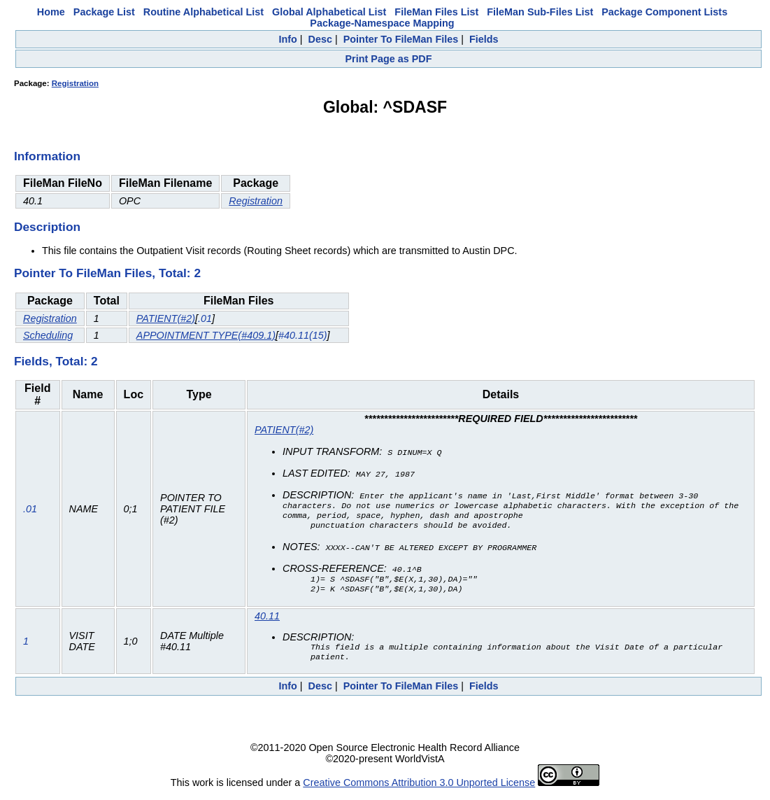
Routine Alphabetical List (203, 11)
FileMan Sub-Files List (540, 11)
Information (47, 156)
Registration (75, 83)
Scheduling (48, 335)
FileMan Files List (436, 11)
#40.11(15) (302, 335)
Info (287, 39)
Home (51, 11)
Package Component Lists (664, 11)
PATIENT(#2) (165, 318)
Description (47, 227)
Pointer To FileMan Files (400, 39)
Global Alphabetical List (329, 11)
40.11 (267, 619)
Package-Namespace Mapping (382, 23)
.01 (205, 318)
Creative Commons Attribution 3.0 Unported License (419, 788)
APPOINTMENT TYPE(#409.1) (206, 335)
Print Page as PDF (388, 58)
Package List (104, 11)
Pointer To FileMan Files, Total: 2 (107, 273)
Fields (484, 39)
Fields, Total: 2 (56, 361)
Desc (320, 39)
